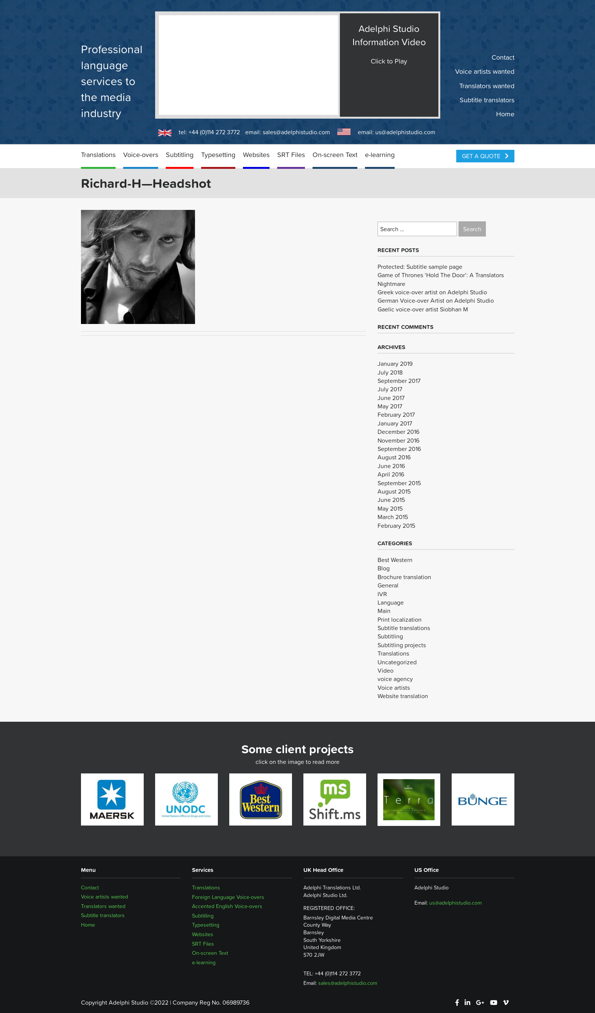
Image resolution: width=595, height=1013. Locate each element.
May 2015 (390, 508)
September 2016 (399, 448)
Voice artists (394, 687)
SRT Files (291, 154)
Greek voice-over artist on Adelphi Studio (432, 292)
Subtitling (180, 154)
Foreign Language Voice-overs (228, 897)
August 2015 (394, 491)
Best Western (395, 559)
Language (391, 602)
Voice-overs (140, 154)
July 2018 (390, 372)
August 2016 (394, 457)
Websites (256, 154)
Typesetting (218, 154)
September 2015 (399, 482)
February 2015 (396, 525)
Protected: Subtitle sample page (420, 266)
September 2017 (399, 380)
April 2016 (391, 474)
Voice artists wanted (484, 71)
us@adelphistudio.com (405, 132)
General (388, 585)
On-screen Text (335, 154)
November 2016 (398, 440)
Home (505, 114)
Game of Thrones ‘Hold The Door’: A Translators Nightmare (441, 279)
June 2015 (391, 499)
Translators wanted (486, 86)
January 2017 (395, 423)
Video (385, 670)
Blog (384, 568)
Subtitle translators (487, 100)
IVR (382, 594)
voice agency (395, 678)
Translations (98, 154)
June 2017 (391, 397)
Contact (503, 57)
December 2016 (398, 431)
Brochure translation (404, 576)
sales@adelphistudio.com (296, 132)
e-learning (380, 154)
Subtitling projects (402, 644)
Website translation (403, 695)
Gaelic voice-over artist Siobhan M (423, 309)
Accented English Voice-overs (227, 906)
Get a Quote (485, 155)
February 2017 (396, 414)
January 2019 (395, 363)
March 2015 (393, 516)
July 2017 (390, 389)
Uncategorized (397, 662)
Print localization (400, 619)
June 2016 (391, 465)
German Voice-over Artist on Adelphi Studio (436, 300)
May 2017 (390, 406)
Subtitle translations (404, 627)
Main (384, 610)
